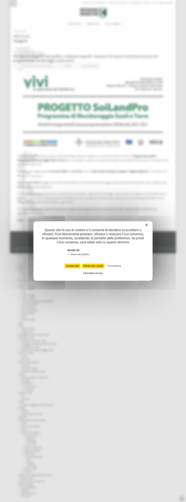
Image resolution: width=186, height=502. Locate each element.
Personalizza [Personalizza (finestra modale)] (114, 266)
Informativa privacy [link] (93, 273)
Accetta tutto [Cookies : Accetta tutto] (72, 266)
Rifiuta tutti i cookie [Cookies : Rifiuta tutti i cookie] (93, 266)
